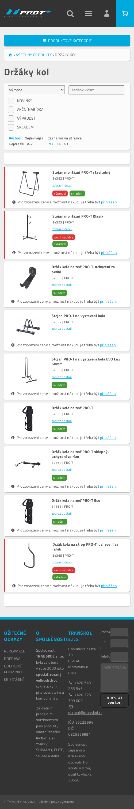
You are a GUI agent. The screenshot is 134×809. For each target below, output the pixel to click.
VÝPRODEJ (21, 118)
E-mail (104, 645)
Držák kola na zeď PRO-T (72, 407)
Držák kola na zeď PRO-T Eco (76, 500)
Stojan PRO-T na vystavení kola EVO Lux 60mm (86, 361)
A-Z (30, 144)
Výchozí (15, 138)
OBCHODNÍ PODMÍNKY (13, 669)
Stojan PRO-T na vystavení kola (78, 315)
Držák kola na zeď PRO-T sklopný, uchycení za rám (80, 454)
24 (58, 144)
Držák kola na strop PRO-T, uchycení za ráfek (85, 547)
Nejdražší (16, 144)
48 (66, 144)
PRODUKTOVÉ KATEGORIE (67, 40)
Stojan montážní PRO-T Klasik (78, 216)
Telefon (105, 656)
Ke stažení (14, 679)
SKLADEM (21, 127)
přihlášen (109, 202)
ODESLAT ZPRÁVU (114, 700)
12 (51, 144)
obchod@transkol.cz (85, 712)
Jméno (105, 631)
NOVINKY (20, 101)
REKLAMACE (14, 651)
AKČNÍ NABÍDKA (25, 109)
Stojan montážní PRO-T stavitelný (81, 172)
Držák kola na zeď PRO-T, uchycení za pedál (83, 269)
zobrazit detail (62, 185)
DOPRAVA (12, 658)
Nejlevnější (34, 138)
